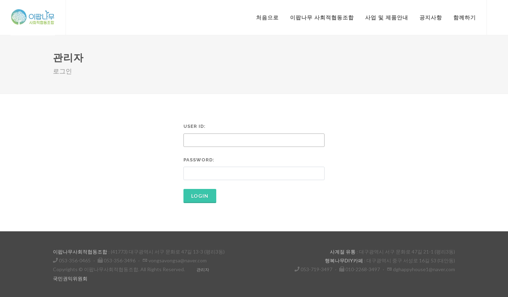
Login (199, 196)
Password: (198, 159)
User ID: (194, 126)
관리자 (202, 269)
